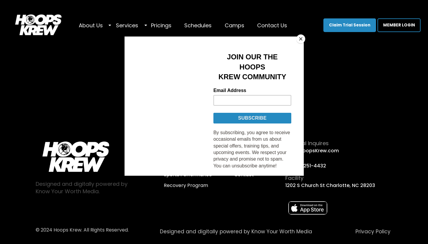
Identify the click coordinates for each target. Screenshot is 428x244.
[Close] (302, 38)
